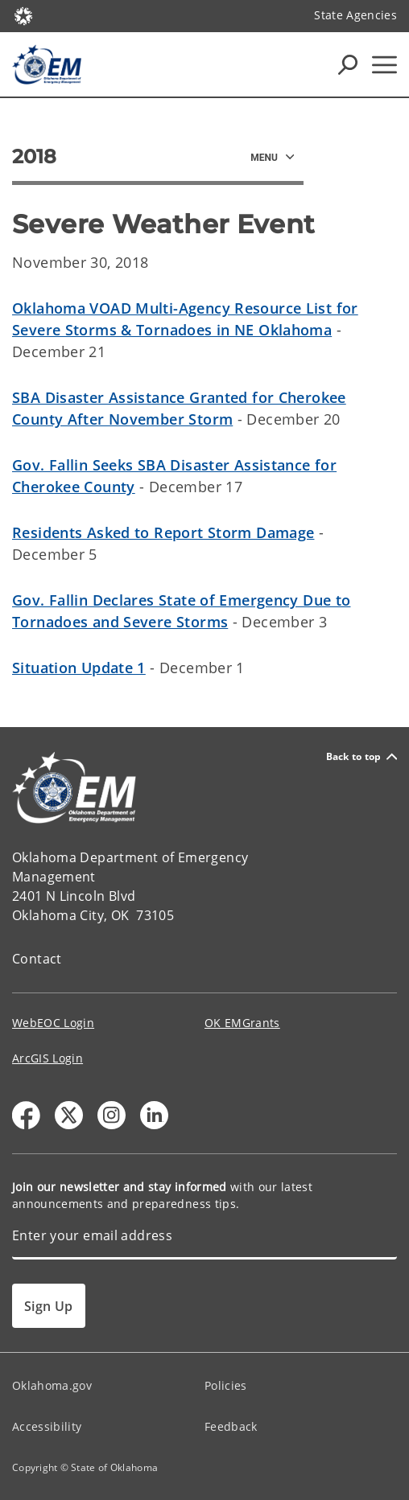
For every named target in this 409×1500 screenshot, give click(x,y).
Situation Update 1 (79, 667)
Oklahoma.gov (52, 1385)
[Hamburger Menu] (384, 64)
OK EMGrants (242, 1022)
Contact (37, 959)
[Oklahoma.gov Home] (23, 15)
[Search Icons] (348, 64)
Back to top (361, 756)
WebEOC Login (53, 1022)
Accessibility (46, 1426)
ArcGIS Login (47, 1058)
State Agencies (355, 15)
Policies (225, 1385)
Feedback (231, 1426)
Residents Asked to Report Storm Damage (163, 532)
